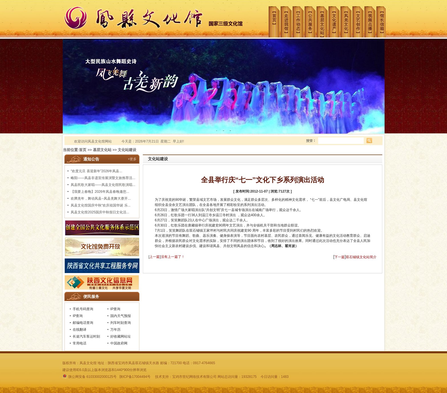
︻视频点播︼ (371, 20)
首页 (82, 150)
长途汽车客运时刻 (86, 336)
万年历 (115, 330)
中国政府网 (118, 343)
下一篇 (339, 257)
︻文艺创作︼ (359, 20)
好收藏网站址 (120, 336)
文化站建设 (127, 150)
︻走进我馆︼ (288, 20)
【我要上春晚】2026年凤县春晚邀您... (100, 192)
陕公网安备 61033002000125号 (89, 377)
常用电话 (79, 343)
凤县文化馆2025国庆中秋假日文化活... (100, 212)
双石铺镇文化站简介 (361, 257)
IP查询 (115, 309)
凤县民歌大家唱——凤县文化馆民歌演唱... (103, 185)
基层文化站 (102, 150)
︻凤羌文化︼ (347, 20)
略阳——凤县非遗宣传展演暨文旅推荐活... (103, 178)
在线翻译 (79, 330)
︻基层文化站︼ (324, 21)
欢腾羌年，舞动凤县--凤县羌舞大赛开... (101, 198)
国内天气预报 (120, 316)
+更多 (132, 159)
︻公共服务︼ (312, 20)
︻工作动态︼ (300, 20)
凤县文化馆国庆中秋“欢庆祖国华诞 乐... (100, 205)
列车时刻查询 (120, 323)
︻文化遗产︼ (336, 20)
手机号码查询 (83, 309)
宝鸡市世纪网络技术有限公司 (194, 377)
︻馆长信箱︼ (383, 20)
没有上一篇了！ (173, 257)
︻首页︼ (276, 16)
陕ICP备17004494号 (135, 377)
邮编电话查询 (83, 323)
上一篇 (154, 257)
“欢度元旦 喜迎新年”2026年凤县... (96, 171)
